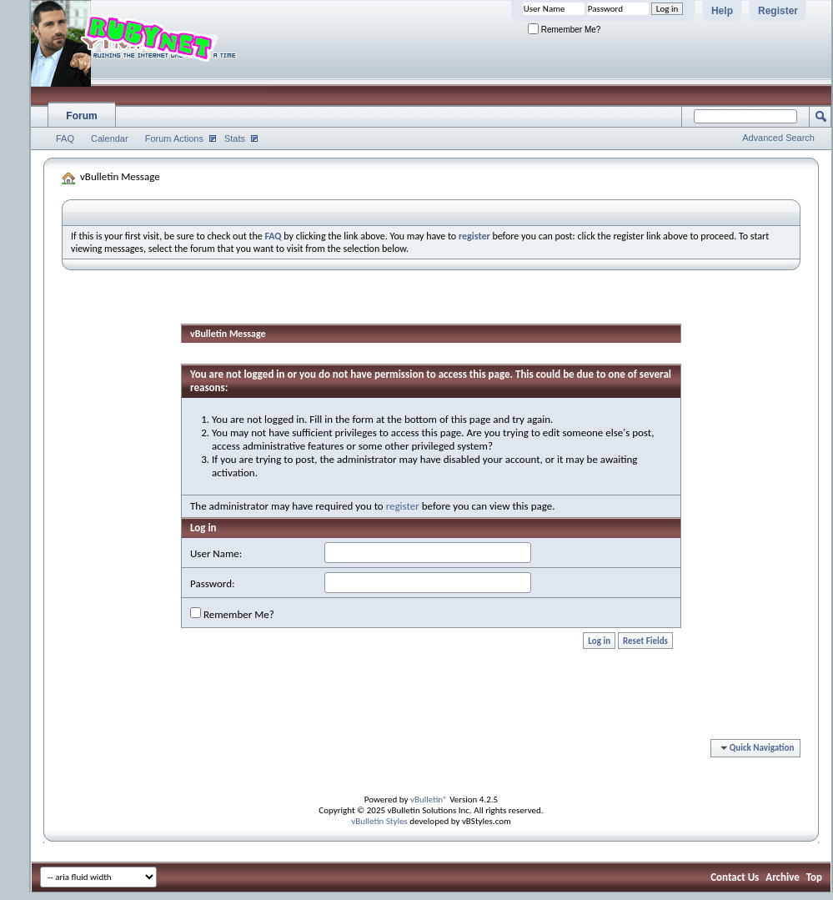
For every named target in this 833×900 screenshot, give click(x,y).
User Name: (216, 553)
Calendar (109, 138)
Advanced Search (778, 138)
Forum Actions (174, 138)
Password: (212, 583)
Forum (81, 116)
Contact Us (734, 877)
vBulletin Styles (379, 821)
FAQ (65, 138)
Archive (782, 877)
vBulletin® (429, 799)
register (402, 506)
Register (778, 11)
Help (722, 11)
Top (814, 877)
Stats (234, 138)
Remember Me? (564, 29)
